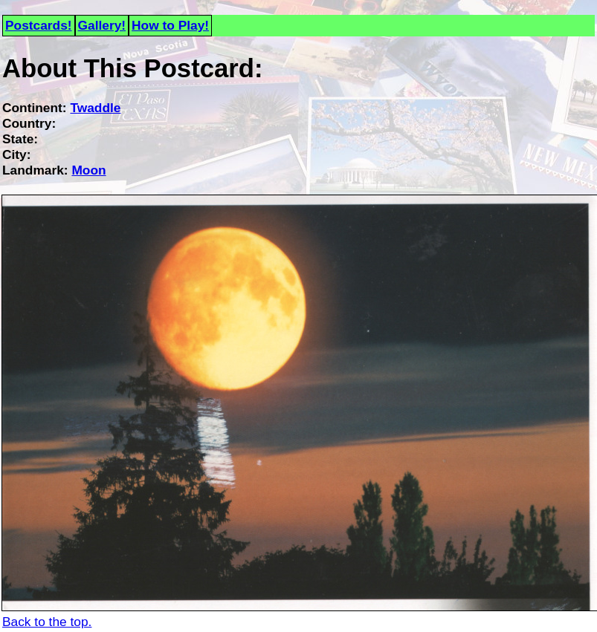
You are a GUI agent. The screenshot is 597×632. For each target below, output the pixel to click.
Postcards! (38, 25)
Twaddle (95, 107)
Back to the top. (46, 621)
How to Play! (170, 25)
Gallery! (102, 25)
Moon (88, 170)
